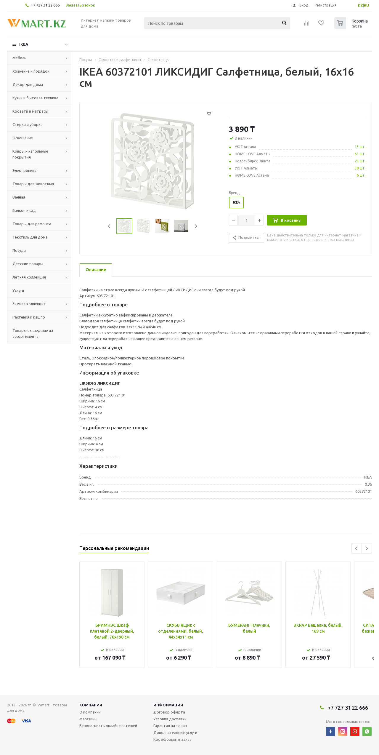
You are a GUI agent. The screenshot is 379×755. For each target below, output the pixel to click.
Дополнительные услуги (175, 732)
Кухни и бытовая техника (35, 98)
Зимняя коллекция (29, 304)
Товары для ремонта (31, 224)
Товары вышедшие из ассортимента (32, 333)
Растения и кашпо (28, 317)
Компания (90, 705)
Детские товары (27, 264)
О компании (90, 712)
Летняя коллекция (29, 277)
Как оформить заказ (172, 739)
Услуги (18, 290)
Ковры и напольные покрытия (30, 154)
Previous (109, 226)
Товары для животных (33, 184)
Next (196, 226)
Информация (168, 705)
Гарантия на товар (170, 726)
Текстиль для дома (30, 237)
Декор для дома (27, 84)
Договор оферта (169, 712)
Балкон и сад (24, 210)
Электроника (24, 170)
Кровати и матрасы (30, 111)
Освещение (22, 138)
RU (366, 5)
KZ (360, 5)
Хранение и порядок (30, 71)
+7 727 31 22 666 (45, 5)
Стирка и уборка (27, 124)
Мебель (19, 58)
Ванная (18, 197)
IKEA (23, 44)
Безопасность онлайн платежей (108, 726)
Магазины (88, 719)
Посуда (19, 250)
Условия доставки (170, 719)
